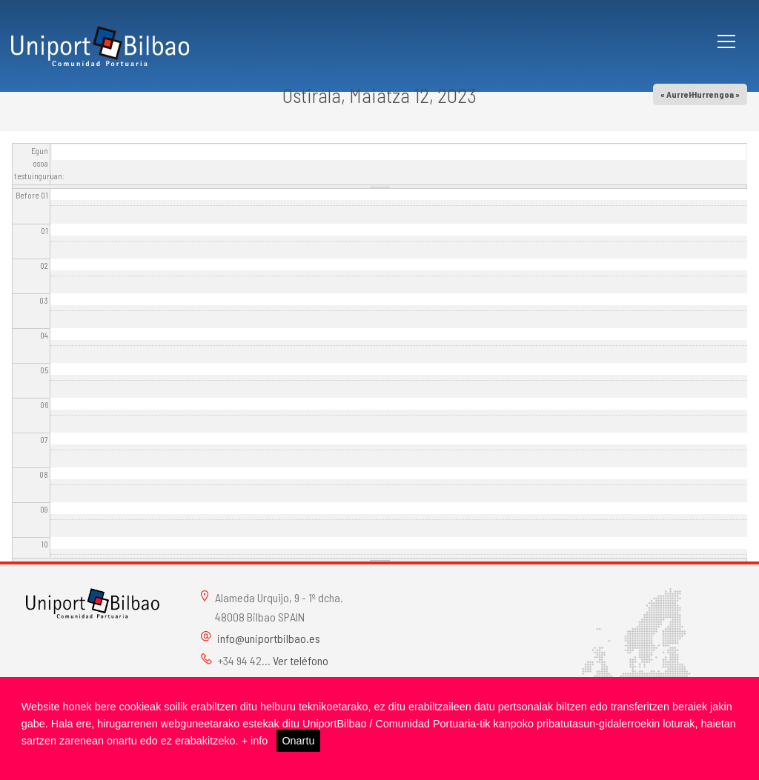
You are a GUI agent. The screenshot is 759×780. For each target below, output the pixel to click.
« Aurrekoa (681, 94)
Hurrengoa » (716, 94)
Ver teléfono (300, 660)
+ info (255, 741)
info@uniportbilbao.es (268, 638)
